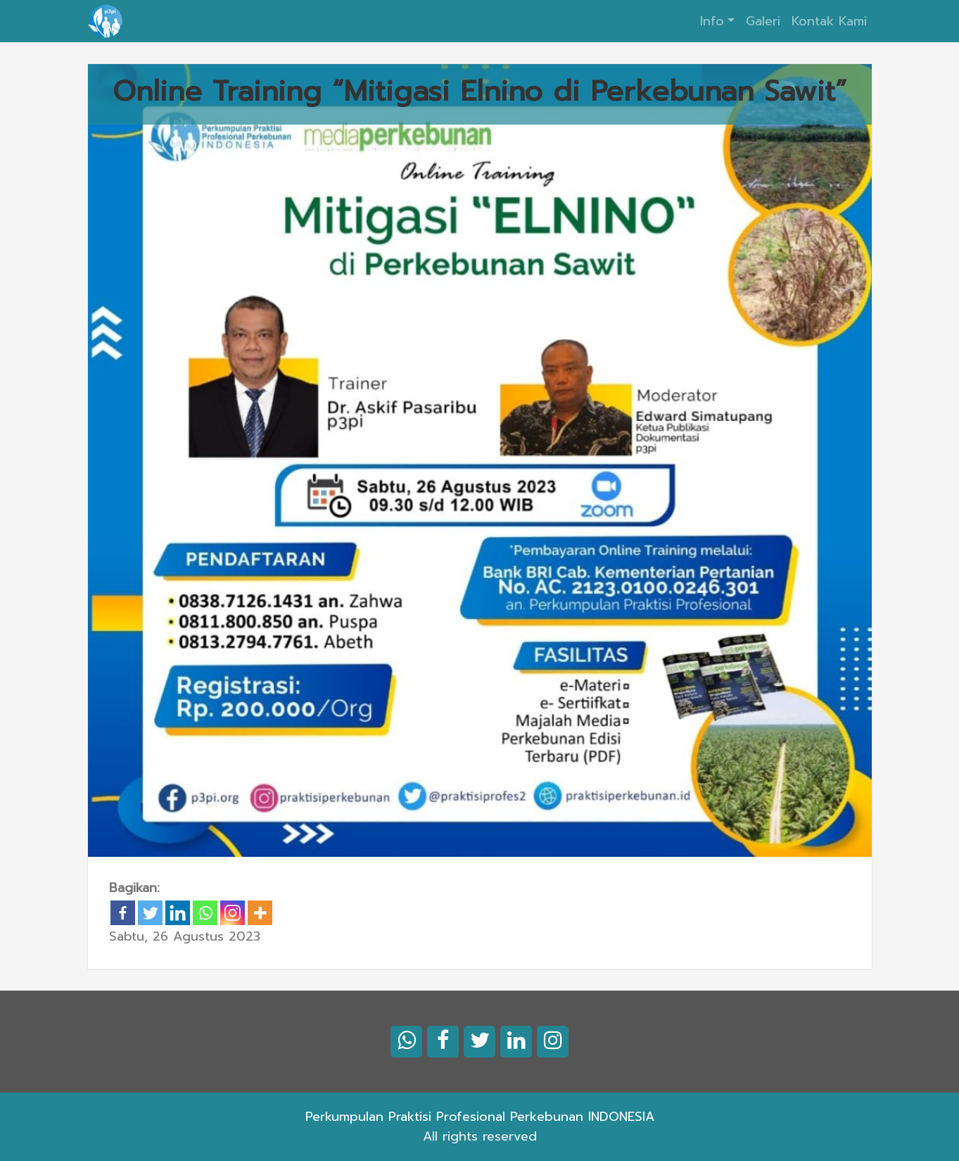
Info (712, 21)
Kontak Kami (829, 21)
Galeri (763, 21)
